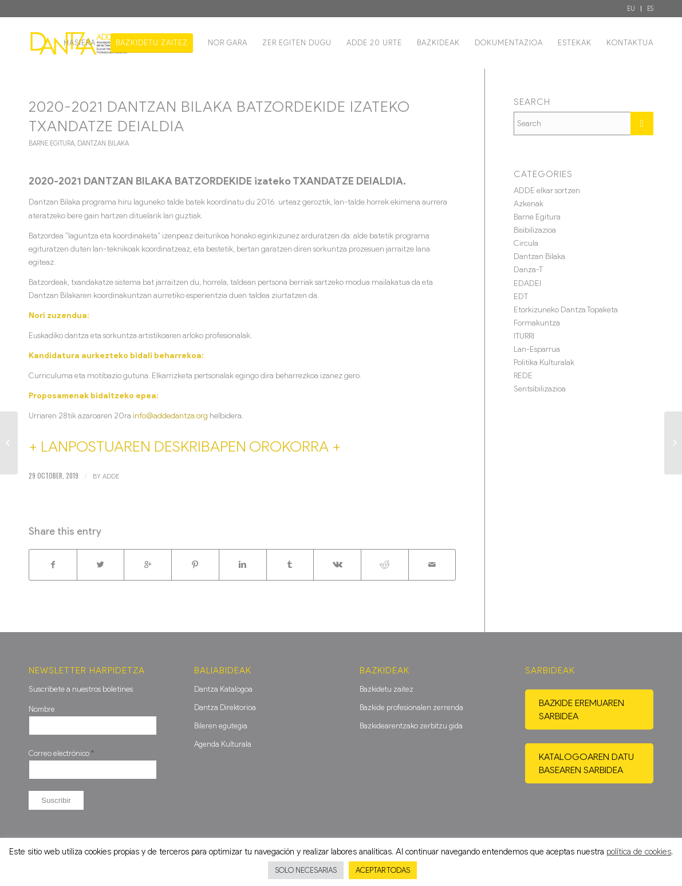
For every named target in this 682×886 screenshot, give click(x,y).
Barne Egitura (51, 143)
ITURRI (524, 336)
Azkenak (528, 204)
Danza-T (528, 270)
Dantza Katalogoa (223, 689)
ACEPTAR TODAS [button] (383, 870)
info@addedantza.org (170, 416)
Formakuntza (537, 323)
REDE (523, 376)
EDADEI (527, 283)
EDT (521, 296)
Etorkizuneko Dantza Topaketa (566, 310)
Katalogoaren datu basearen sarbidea (586, 763)
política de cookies (638, 851)
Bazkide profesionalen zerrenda (411, 707)
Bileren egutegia (220, 726)
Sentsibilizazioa (540, 389)
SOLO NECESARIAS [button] (306, 870)
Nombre (42, 709)
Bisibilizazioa (535, 230)
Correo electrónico (61, 753)
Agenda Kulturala (222, 744)
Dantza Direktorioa (225, 707)
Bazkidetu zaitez (386, 689)
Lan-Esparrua (537, 349)
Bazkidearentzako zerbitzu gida (411, 726)
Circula (526, 243)
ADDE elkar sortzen (547, 190)
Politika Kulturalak (544, 362)
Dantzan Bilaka (103, 143)
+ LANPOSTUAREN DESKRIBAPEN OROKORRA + (185, 446)
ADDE (111, 476)
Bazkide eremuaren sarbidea (581, 709)
